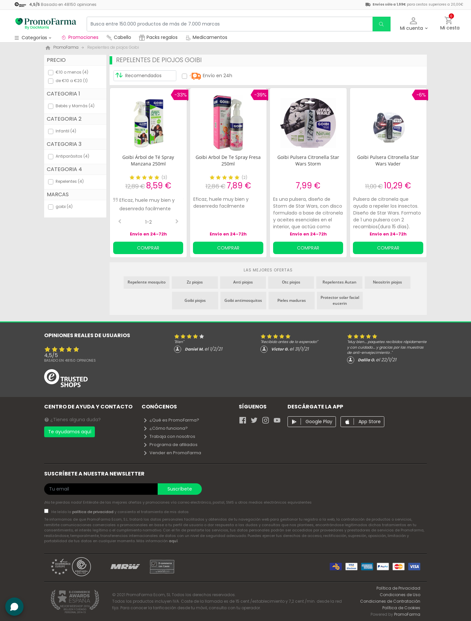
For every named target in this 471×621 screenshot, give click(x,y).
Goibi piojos (195, 300)
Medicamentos (206, 37)
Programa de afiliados (170, 444)
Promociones (79, 37)
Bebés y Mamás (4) (75, 106)
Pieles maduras (291, 300)
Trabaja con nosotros (169, 436)
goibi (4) (64, 206)
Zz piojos (195, 282)
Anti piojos (243, 282)
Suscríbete (179, 489)
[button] (413, 24)
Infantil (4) (66, 131)
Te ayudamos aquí (69, 431)
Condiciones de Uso (400, 594)
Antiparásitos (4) (72, 156)
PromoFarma (407, 614)
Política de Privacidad (398, 588)
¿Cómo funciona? (165, 428)
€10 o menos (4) (72, 72)
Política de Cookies (401, 608)
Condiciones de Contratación (390, 601)
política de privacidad (93, 511)
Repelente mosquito (147, 282)
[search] (381, 24)
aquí (173, 540)
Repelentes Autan (340, 282)
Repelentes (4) (70, 181)
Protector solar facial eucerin (340, 300)
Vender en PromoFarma (172, 453)
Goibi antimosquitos (243, 300)
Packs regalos (158, 37)
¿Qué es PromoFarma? (171, 420)
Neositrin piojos (387, 282)
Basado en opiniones (70, 360)
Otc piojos (291, 282)
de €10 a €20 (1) (72, 80)
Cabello (118, 37)
